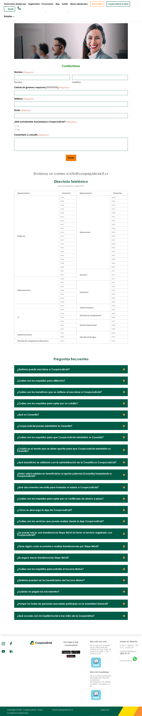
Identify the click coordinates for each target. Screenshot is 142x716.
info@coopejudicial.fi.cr (88, 173)
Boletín (65, 4)
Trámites (8, 16)
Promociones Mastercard (15, 4)
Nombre (18, 82)
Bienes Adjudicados (79, 4)
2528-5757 (105, 710)
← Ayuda (10, 9)
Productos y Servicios (67, 11)
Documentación (121, 11)
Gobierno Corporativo (43, 11)
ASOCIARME (97, 4)
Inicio (6, 11)
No (18, 129)
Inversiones (90, 11)
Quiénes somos (20, 11)
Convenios (104, 11)
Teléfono (24, 99)
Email (22, 110)
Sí (18, 126)
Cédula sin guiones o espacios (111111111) (41, 87)
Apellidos (76, 82)
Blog (58, 4)
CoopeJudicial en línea (118, 4)
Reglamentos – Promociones (40, 4)
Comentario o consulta (31, 135)
